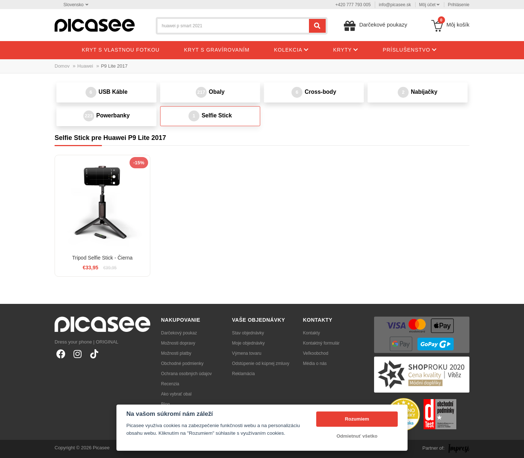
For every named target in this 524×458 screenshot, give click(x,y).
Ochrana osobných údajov (186, 373)
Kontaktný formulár (321, 343)
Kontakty (311, 333)
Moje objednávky (248, 343)
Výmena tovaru (247, 353)
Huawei (85, 66)
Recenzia (170, 383)
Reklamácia (243, 373)
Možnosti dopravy (178, 343)
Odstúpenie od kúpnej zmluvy (260, 363)
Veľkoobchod (316, 353)
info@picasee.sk (395, 4)
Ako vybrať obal (176, 394)
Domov (62, 66)
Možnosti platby (176, 353)
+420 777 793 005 (353, 4)
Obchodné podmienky (182, 363)
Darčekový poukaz (179, 333)
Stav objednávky (248, 333)
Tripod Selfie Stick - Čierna (102, 258)
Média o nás (315, 363)
